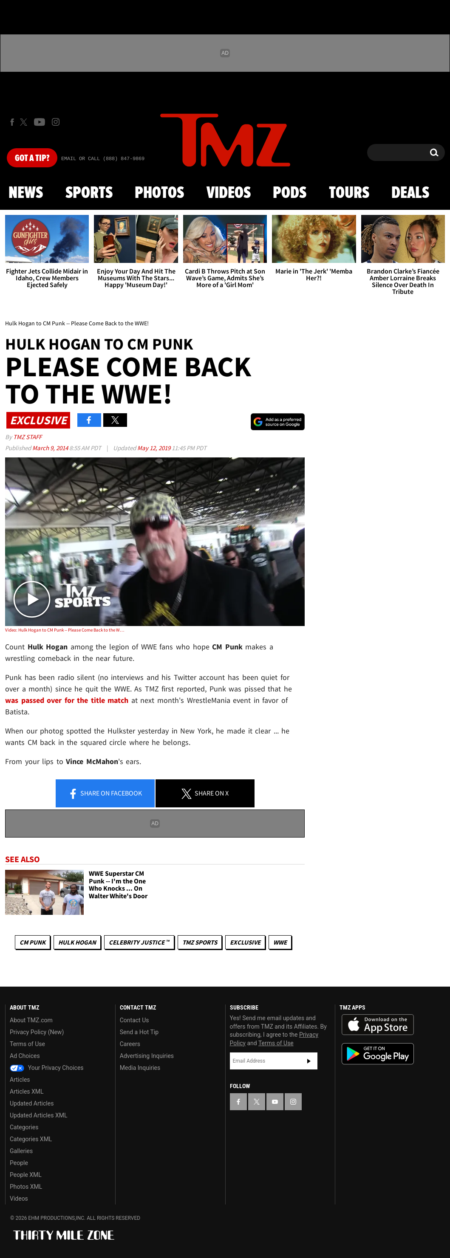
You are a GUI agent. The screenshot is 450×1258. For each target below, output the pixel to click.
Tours (349, 193)
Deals (410, 193)
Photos (159, 193)
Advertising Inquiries (147, 1055)
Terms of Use (27, 1044)
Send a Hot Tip (139, 1032)
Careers (130, 1044)
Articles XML (27, 1091)
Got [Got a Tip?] (32, 158)
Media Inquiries (140, 1067)
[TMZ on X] (25, 122)
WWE (280, 942)
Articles (20, 1079)
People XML (26, 1174)
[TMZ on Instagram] (55, 122)
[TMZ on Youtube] (39, 122)
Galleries (21, 1151)
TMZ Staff (27, 437)
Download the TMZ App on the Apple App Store (378, 1024)
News (25, 193)
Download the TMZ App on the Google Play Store (378, 1054)
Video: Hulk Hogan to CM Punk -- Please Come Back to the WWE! (65, 630)
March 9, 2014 (50, 448)
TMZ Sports (199, 942)
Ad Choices (25, 1055)
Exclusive (245, 942)
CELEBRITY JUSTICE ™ (139, 942)
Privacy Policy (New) (37, 1032)
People (19, 1162)
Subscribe (308, 1060)
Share (105, 794)
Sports (89, 193)
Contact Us (134, 1020)
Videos (229, 193)
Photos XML (26, 1186)
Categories (24, 1127)
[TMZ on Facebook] (12, 122)
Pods (289, 193)
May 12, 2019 (154, 448)
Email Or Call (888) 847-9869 (102, 159)
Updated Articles (32, 1103)
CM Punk (32, 942)
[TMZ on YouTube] (274, 1101)
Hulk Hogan (77, 942)
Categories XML (31, 1139)
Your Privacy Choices (47, 1067)
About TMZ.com (31, 1020)
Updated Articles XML (38, 1115)
